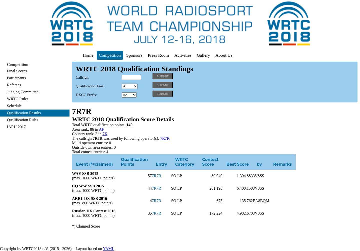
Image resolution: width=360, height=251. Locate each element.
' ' (130, 86)
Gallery (203, 55)
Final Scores (17, 71)
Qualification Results (24, 113)
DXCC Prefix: (86, 95)
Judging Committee (22, 92)
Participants (16, 78)
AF (101, 129)
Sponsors (134, 55)
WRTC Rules (17, 99)
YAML (108, 249)
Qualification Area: (90, 86)
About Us (224, 55)
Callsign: (82, 77)
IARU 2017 (16, 127)
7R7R (165, 138)
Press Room (158, 55)
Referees (14, 85)
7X (105, 134)
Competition (110, 55)
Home (88, 55)
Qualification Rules (22, 120)
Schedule (14, 106)
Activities (182, 55)
